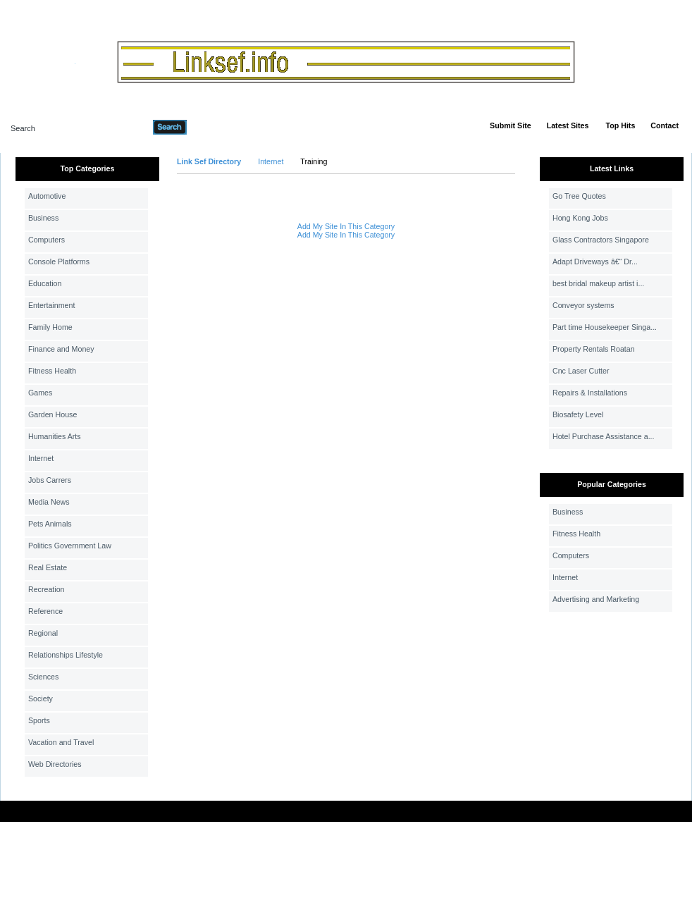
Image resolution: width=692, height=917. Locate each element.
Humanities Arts (54, 436)
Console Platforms (58, 261)
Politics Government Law (69, 545)
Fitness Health (52, 371)
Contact (664, 125)
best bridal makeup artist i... (598, 283)
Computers (46, 239)
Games (40, 392)
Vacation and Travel (61, 742)
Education (44, 283)
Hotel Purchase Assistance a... (603, 436)
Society (40, 698)
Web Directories (55, 764)
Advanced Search (223, 126)
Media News (49, 502)
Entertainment (51, 305)
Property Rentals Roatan (593, 349)
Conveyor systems (583, 305)
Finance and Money (61, 349)
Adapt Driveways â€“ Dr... (595, 261)
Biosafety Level (577, 414)
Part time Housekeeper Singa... (604, 327)
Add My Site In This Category (346, 226)
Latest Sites (568, 125)
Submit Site (510, 125)
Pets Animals (50, 523)
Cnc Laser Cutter (581, 371)
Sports (39, 720)
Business (43, 218)
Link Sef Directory (209, 161)
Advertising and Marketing (595, 599)
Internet (41, 458)
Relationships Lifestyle (65, 655)
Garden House (52, 414)
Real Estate (47, 567)
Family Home (50, 327)
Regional (43, 633)
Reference (45, 611)
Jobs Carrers (49, 480)
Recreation (46, 589)
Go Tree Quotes (579, 196)
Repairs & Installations (589, 392)
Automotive (47, 196)
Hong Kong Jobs (580, 218)
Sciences (43, 676)
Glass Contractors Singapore (600, 239)
